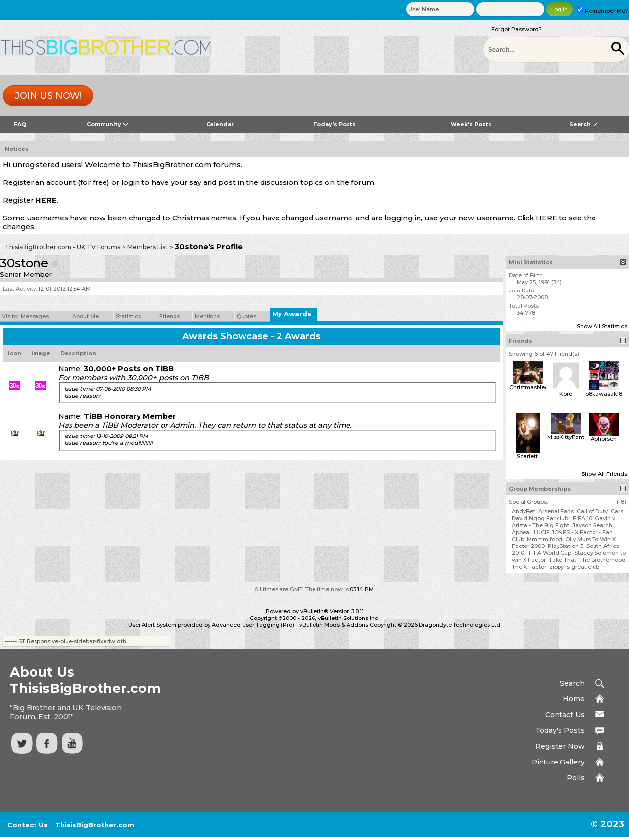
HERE (46, 200)
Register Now (560, 746)
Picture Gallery (558, 762)
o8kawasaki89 (605, 393)
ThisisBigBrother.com (94, 825)
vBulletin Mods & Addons (333, 624)
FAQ (20, 124)
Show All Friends (604, 474)
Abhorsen (604, 439)
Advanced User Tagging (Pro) (253, 624)
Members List (147, 247)
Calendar (220, 124)
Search (583, 124)
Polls (576, 777)
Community (107, 124)
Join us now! (48, 95)
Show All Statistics (602, 326)
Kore (565, 393)
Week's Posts (471, 124)
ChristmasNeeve (532, 387)
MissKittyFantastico (574, 437)
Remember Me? (602, 10)
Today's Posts (334, 124)
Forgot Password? (516, 29)
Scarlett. (528, 456)
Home (574, 698)
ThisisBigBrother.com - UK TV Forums (62, 247)
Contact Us (565, 714)
